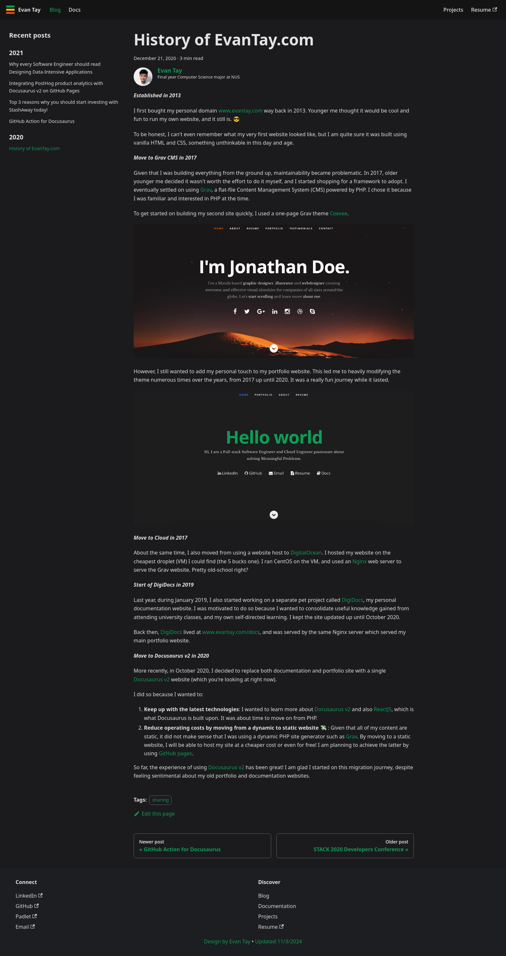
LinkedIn (29, 895)
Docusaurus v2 (152, 679)
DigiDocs (352, 599)
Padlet (26, 916)
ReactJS (383, 709)
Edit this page (154, 813)
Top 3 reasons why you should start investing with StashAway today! (63, 106)
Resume (484, 9)
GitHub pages (175, 753)
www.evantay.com (240, 110)
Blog (55, 9)
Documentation (277, 906)
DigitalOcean (306, 552)
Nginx (359, 561)
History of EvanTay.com (34, 148)
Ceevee (338, 213)
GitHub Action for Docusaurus (42, 121)
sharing (160, 800)
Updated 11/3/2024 (278, 941)
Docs (74, 9)
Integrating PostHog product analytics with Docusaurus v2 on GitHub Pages (56, 87)
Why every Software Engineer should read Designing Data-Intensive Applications (55, 68)
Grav (205, 189)
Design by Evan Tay (227, 941)
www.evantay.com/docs (231, 632)
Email (25, 926)
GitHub (27, 906)
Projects (453, 9)
